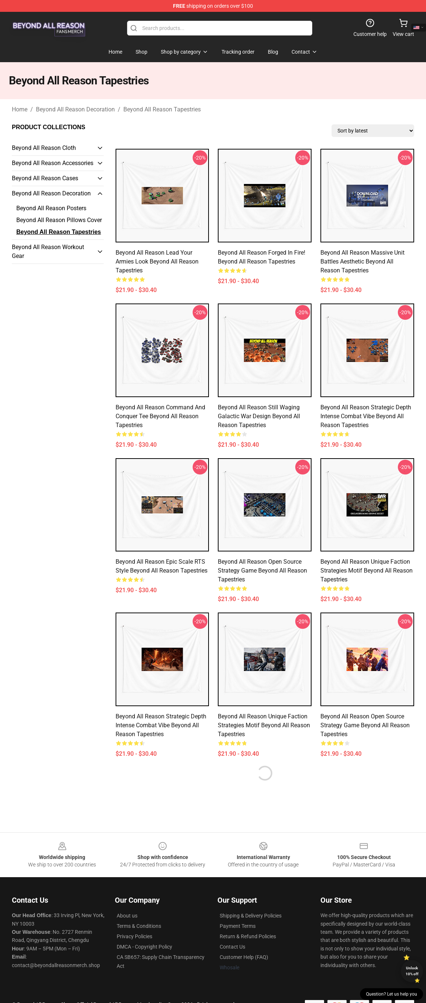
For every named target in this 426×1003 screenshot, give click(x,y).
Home (19, 109)
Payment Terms (238, 926)
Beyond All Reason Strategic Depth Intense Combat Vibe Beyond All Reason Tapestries (365, 416)
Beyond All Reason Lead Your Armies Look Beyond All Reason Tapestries (157, 261)
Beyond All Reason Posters (51, 208)
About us (127, 916)
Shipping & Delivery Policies (251, 916)
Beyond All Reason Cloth (44, 147)
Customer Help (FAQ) (244, 957)
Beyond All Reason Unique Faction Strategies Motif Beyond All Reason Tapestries (366, 570)
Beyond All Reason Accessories (52, 163)
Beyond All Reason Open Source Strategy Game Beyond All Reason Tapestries (262, 570)
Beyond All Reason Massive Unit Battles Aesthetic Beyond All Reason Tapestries (362, 261)
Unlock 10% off (412, 971)
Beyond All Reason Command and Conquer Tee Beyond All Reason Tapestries (160, 416)
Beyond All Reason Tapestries (162, 109)
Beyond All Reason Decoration (75, 109)
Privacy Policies (134, 936)
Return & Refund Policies (248, 936)
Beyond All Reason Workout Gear (48, 251)
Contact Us (232, 947)
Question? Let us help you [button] (391, 994)
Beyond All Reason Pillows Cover (59, 220)
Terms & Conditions (139, 926)
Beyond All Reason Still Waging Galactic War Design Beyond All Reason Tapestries (259, 416)
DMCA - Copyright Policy (144, 947)
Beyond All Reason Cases (45, 178)
